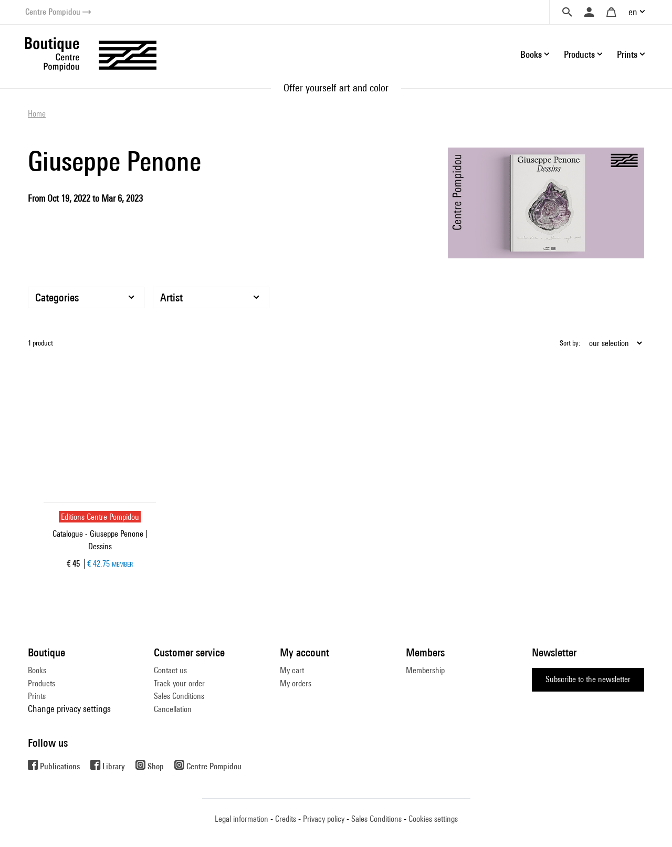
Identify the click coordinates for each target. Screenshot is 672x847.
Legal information (241, 819)
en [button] (632, 11)
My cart (292, 670)
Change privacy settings (69, 708)
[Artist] (211, 297)
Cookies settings (433, 819)
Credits (285, 819)
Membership (425, 670)
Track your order (179, 683)
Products (41, 683)
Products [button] (579, 54)
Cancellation (173, 709)
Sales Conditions (179, 696)
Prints (37, 696)
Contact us (170, 670)
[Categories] (86, 297)
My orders (295, 683)
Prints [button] (627, 54)
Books (37, 670)
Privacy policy (323, 819)
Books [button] (531, 54)
